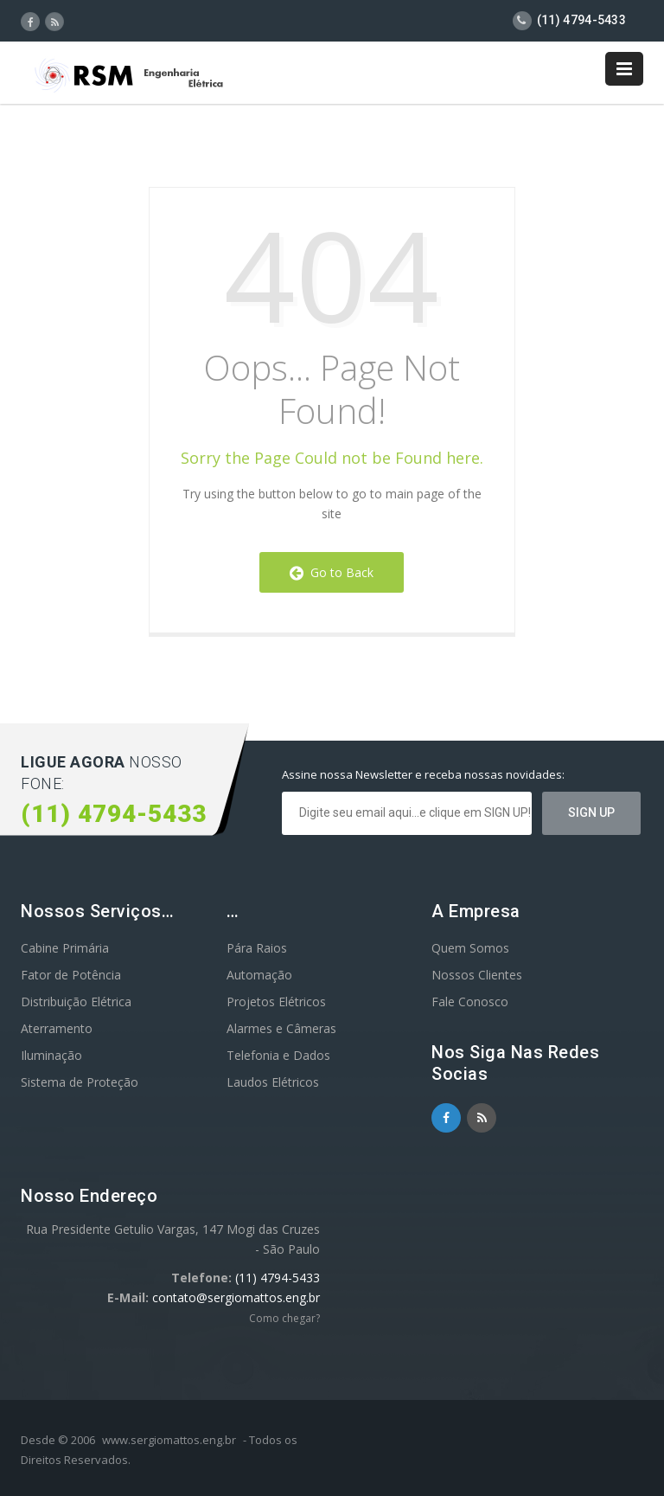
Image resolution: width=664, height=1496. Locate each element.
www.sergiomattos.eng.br (169, 1440)
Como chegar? (284, 1318)
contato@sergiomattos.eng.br (236, 1297)
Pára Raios (257, 948)
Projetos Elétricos (276, 1001)
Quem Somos (470, 948)
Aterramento (57, 1028)
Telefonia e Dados (278, 1055)
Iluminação (51, 1055)
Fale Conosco (469, 1001)
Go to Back (332, 572)
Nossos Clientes (476, 974)
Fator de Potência (71, 974)
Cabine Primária (65, 948)
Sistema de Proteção (79, 1082)
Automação (259, 974)
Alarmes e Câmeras (281, 1028)
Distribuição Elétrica (76, 1001)
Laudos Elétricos (273, 1082)
